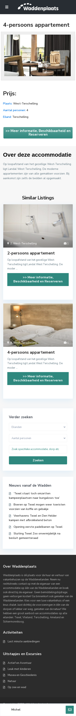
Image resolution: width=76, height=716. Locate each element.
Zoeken (38, 460)
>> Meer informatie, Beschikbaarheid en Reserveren (38, 133)
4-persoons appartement (31, 352)
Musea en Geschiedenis (22, 675)
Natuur (12, 681)
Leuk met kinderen (19, 669)
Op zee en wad (17, 687)
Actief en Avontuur (20, 663)
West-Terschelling (25, 103)
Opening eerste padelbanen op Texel (38, 527)
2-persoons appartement (31, 253)
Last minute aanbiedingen (24, 641)
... (17, 268)
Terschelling (20, 117)
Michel (15, 710)
